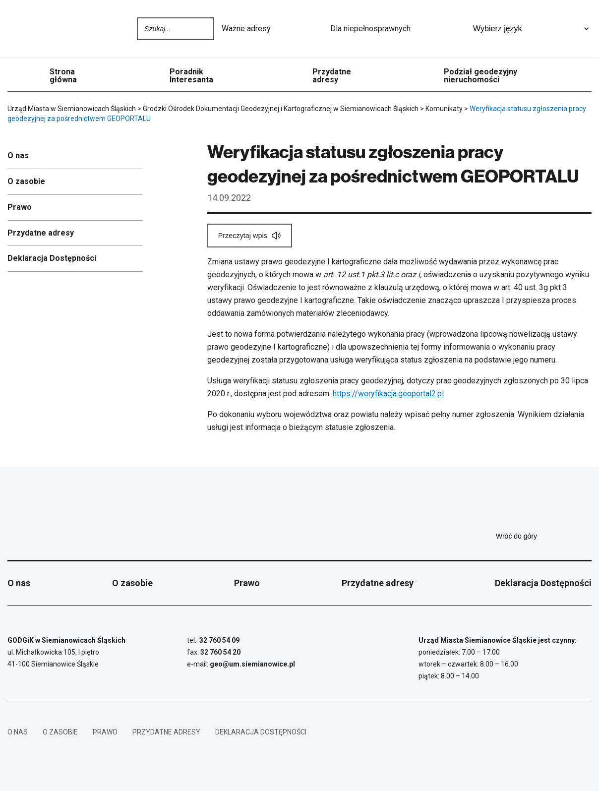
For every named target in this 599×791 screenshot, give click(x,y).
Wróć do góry (544, 536)
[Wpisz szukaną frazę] (167, 29)
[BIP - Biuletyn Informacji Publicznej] (577, 732)
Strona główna (63, 76)
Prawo (19, 207)
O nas (18, 155)
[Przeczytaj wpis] (249, 235)
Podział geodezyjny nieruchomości (480, 76)
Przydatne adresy (331, 76)
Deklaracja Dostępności (51, 258)
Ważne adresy (272, 29)
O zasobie (26, 181)
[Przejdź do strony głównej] (34, 28)
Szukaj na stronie (204, 29)
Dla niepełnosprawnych (396, 29)
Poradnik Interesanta (191, 76)
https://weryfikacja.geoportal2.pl (388, 393)
